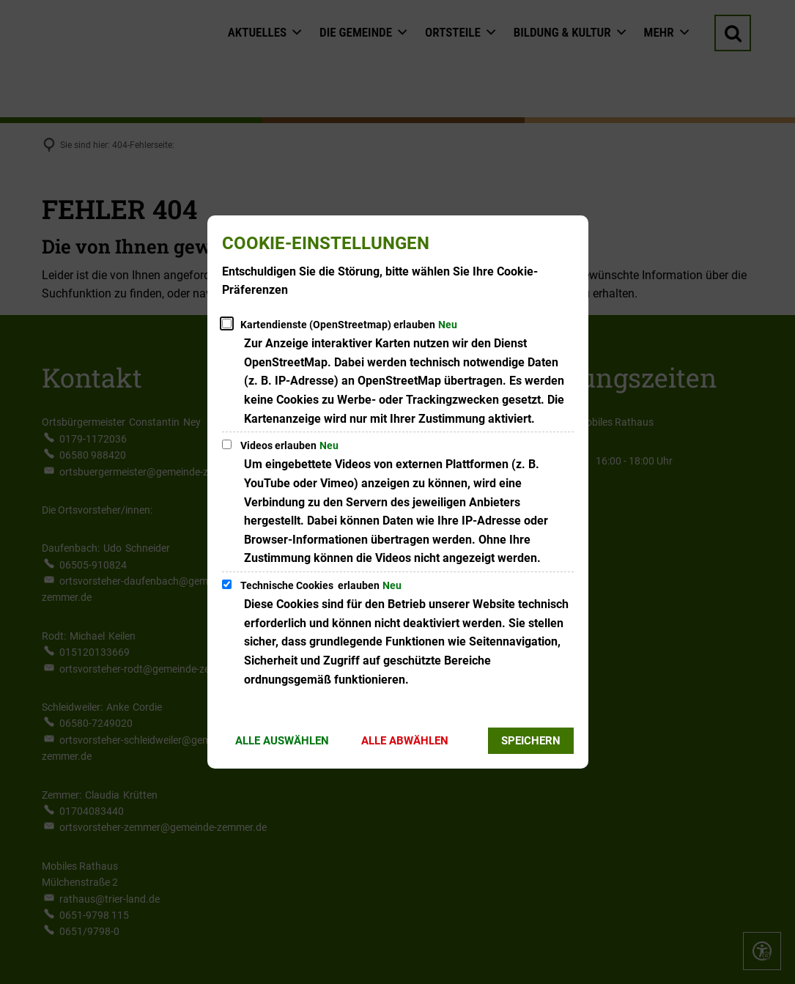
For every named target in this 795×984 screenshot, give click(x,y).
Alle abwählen (404, 740)
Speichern (531, 740)
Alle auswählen (282, 740)
